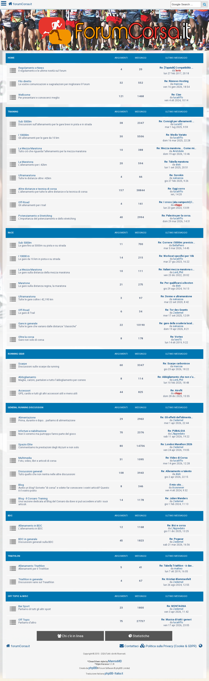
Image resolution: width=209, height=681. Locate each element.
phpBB (93, 668)
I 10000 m (24, 256)
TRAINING (13, 111)
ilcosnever (178, 487)
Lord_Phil (178, 272)
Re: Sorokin (176, 175)
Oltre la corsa (26, 336)
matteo (178, 568)
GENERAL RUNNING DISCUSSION (25, 407)
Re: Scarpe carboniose (176, 363)
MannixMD (115, 661)
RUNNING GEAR (16, 354)
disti (178, 164)
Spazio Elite (25, 444)
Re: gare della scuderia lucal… (176, 323)
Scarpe (22, 363)
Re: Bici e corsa (176, 525)
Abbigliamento (27, 377)
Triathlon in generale (30, 579)
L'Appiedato (178, 433)
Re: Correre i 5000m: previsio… (176, 242)
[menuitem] (168, 646)
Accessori (24, 390)
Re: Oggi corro (176, 188)
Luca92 (178, 124)
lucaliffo (178, 97)
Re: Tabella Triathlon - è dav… (176, 565)
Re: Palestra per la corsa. (176, 215)
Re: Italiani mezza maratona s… (176, 269)
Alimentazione (27, 417)
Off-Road (23, 202)
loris (178, 70)
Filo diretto (24, 81)
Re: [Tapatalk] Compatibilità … (176, 67)
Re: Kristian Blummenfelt (176, 579)
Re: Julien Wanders (176, 498)
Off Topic (24, 619)
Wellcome (24, 94)
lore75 (178, 339)
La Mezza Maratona (30, 148)
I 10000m (23, 134)
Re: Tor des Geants (176, 309)
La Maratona (25, 161)
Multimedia (25, 457)
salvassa (178, 178)
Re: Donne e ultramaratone (176, 296)
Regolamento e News (31, 67)
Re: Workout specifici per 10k (176, 256)
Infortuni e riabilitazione (32, 431)
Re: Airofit (176, 390)
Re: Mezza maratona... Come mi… (176, 148)
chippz (178, 205)
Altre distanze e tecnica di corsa (37, 188)
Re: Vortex (176, 336)
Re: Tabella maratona (176, 161)
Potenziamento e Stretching (35, 215)
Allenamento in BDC (30, 525)
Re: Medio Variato (176, 134)
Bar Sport (24, 606)
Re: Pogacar (176, 539)
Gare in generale (27, 323)
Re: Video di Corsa (176, 457)
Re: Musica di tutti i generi (176, 619)
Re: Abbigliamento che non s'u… (176, 377)
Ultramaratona (27, 175)
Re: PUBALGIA (176, 430)
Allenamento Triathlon (31, 565)
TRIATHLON (14, 556)
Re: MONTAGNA (176, 606)
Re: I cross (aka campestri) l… (176, 202)
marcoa (178, 84)
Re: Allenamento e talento (176, 471)
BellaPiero (178, 245)
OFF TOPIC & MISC (18, 596)
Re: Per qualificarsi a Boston (176, 283)
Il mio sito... (176, 484)
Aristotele (178, 151)
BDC (10, 515)
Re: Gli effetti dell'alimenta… (176, 417)
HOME (11, 58)
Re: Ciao (176, 94)
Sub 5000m (25, 121)
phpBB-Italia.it (114, 673)
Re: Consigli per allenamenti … (176, 121)
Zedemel (178, 312)
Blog (21, 484)
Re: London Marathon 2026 (176, 444)
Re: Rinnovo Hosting (176, 81)
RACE (10, 232)
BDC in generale (27, 539)
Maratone (24, 283)
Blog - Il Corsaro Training (33, 498)
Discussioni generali (30, 471)
